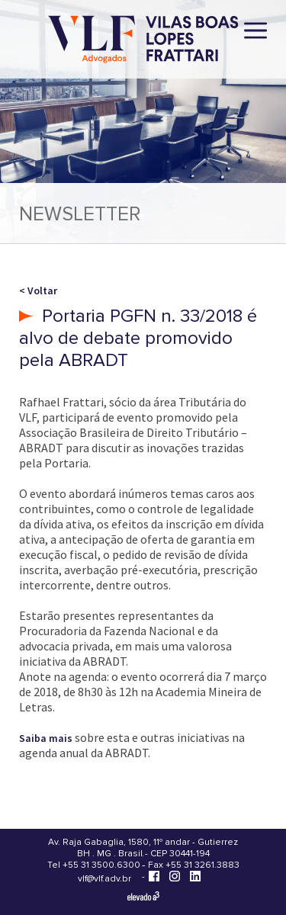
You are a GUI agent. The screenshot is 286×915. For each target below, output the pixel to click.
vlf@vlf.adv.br (104, 878)
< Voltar (38, 290)
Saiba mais (45, 738)
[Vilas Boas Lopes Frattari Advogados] (143, 40)
